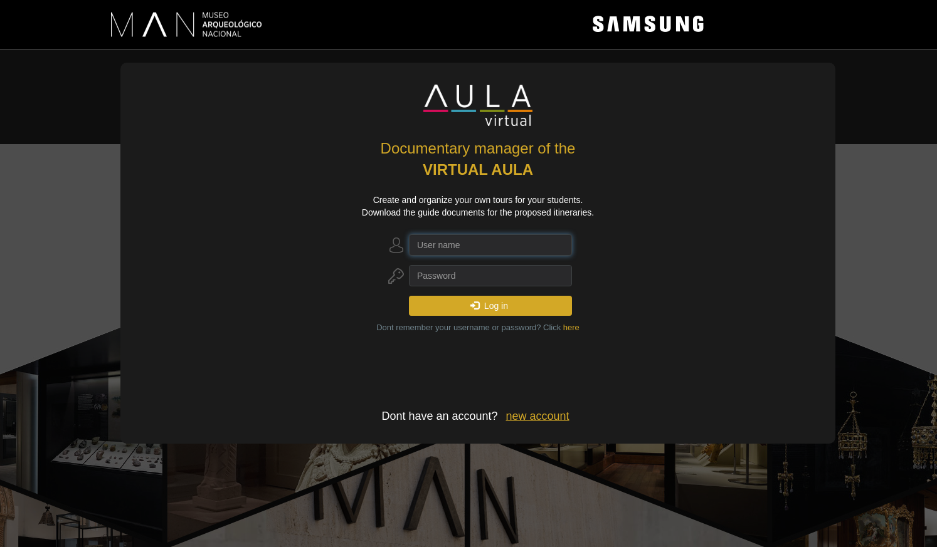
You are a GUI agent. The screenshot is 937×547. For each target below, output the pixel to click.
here (571, 327)
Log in (489, 306)
